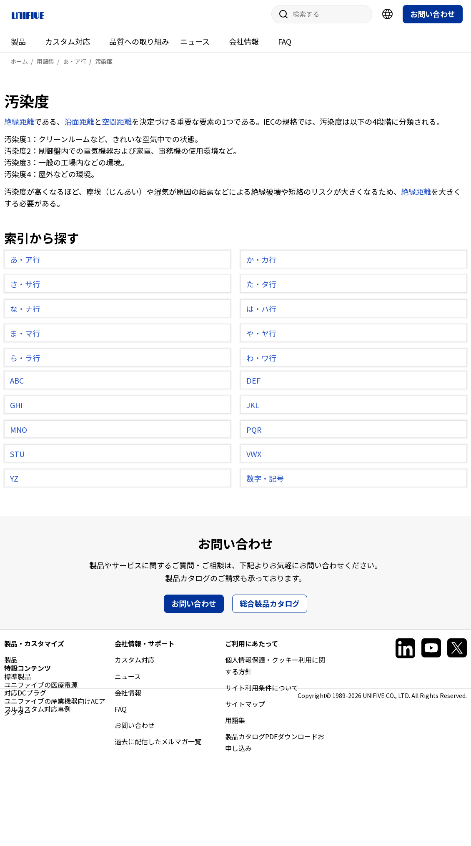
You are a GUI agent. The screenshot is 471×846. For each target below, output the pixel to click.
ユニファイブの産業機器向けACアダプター (54, 809)
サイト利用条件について (261, 691)
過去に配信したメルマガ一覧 (158, 745)
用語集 (235, 724)
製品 (18, 44)
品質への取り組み (139, 44)
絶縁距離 (19, 124)
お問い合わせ (432, 17)
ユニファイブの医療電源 (41, 787)
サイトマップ (245, 707)
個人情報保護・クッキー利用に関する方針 (275, 669)
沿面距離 (79, 124)
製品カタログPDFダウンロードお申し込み (274, 745)
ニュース (195, 44)
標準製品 (17, 680)
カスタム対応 (67, 44)
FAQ (284, 44)
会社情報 (244, 44)
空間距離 (117, 124)
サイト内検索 (280, 17)
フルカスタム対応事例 (37, 712)
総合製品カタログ (270, 607)
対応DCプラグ (25, 696)
